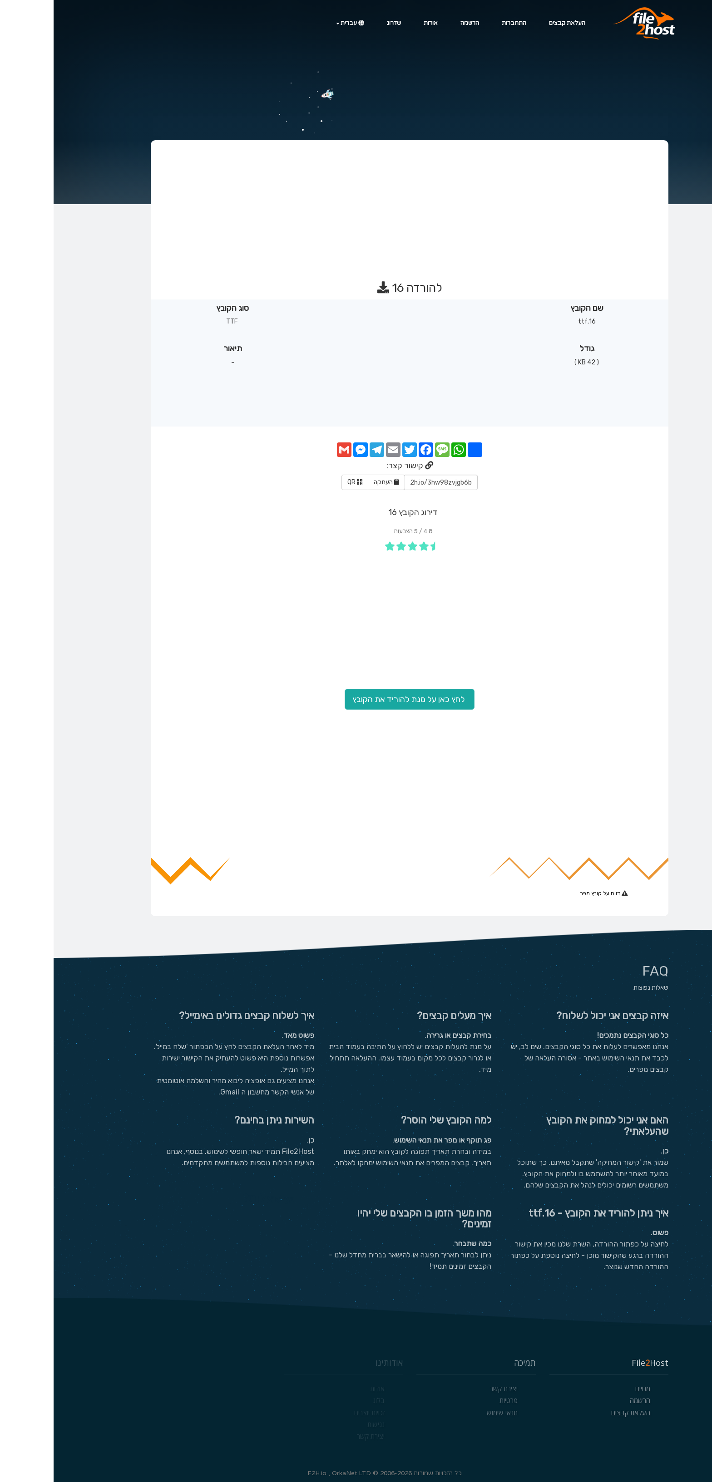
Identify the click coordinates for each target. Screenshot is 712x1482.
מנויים (589, 1388)
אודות (377, 23)
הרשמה (416, 23)
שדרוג (340, 23)
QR (301, 482)
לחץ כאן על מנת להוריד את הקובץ (356, 699)
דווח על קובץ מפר (547, 893)
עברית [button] (296, 23)
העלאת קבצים (513, 23)
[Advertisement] (355, 206)
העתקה (333, 482)
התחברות (460, 23)
